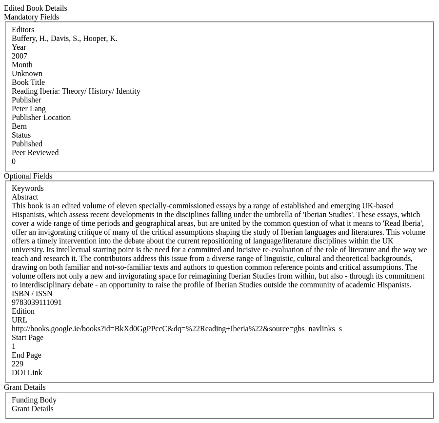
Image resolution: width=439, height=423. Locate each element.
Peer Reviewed (35, 152)
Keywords (28, 188)
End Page (26, 355)
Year (19, 47)
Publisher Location (41, 117)
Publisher (26, 100)
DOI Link (27, 372)
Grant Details (33, 408)
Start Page (27, 337)
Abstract (25, 197)
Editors (23, 29)
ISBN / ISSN (32, 293)
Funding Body (34, 400)
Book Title (28, 82)
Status (21, 135)
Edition (23, 311)
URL (19, 320)
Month (22, 64)
